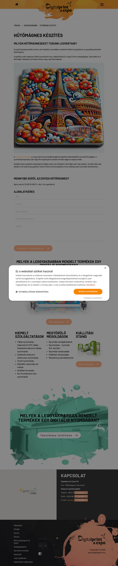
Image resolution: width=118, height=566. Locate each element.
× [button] (105, 268)
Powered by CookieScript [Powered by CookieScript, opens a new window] (93, 298)
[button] (32, 291)
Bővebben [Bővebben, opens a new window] (90, 285)
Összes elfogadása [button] (88, 291)
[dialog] (59, 283)
